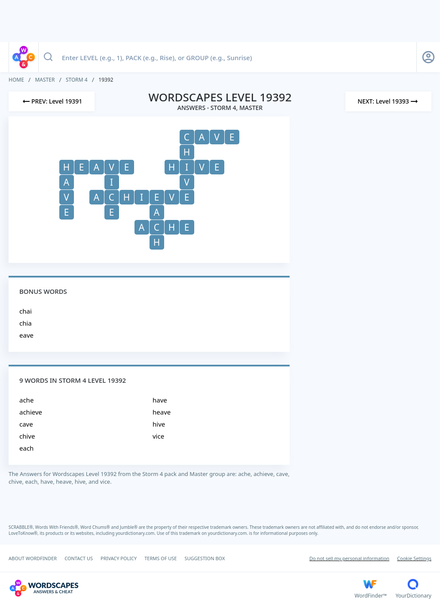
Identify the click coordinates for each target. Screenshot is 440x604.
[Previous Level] (52, 101)
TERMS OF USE (160, 558)
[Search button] (48, 57)
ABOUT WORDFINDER (33, 558)
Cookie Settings (414, 558)
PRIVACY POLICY (119, 558)
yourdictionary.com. (136, 533)
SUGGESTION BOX (204, 558)
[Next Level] (388, 101)
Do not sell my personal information (349, 558)
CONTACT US (78, 558)
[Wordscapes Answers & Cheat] (181, 588)
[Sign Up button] (428, 57)
